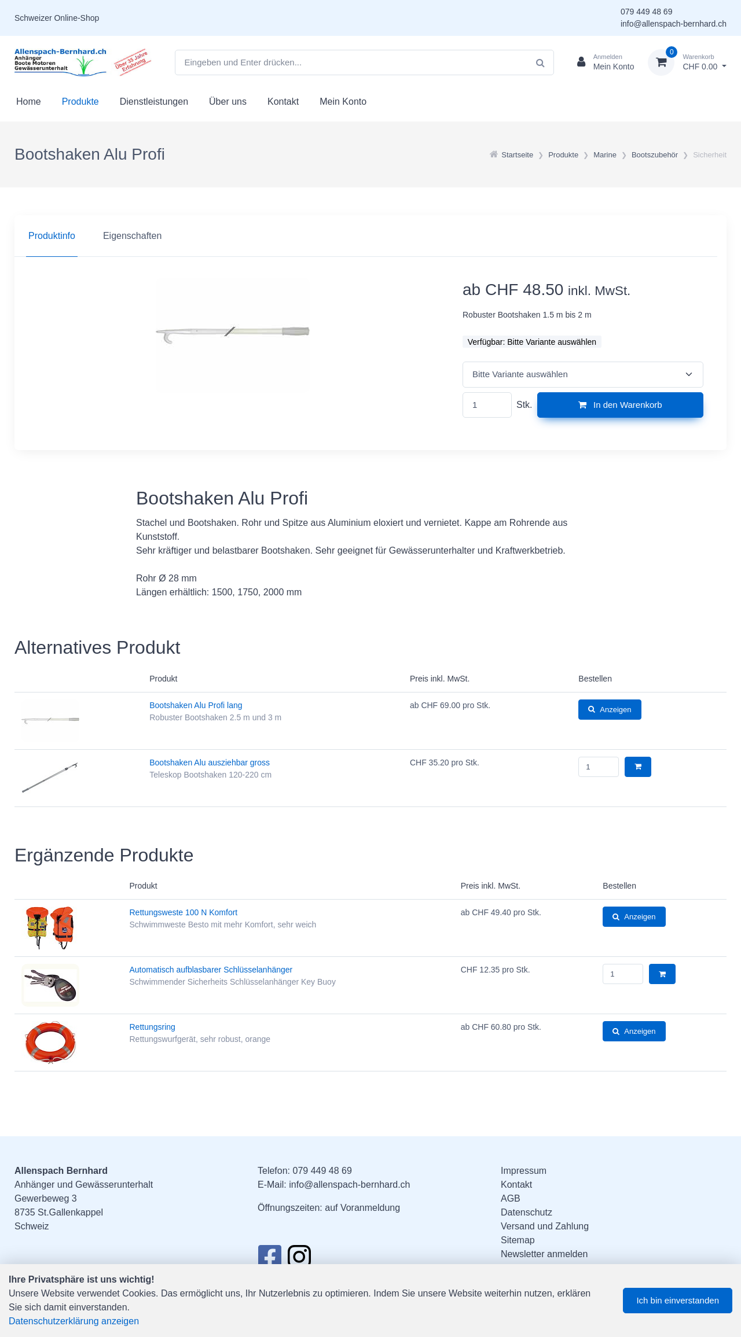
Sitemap (518, 1240)
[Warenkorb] (687, 62)
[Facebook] (269, 1260)
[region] (370, 236)
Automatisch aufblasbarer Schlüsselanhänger (211, 969)
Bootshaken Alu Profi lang (195, 705)
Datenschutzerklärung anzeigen (74, 1321)
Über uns (228, 101)
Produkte (80, 101)
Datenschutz (526, 1212)
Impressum (523, 1171)
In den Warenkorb (620, 405)
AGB (510, 1198)
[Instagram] (299, 1260)
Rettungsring (152, 1027)
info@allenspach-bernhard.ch (674, 23)
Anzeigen (609, 709)
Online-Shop (76, 18)
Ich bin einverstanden (677, 1300)
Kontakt (283, 101)
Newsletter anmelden (544, 1254)
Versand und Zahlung (545, 1226)
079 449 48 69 (647, 11)
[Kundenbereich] (601, 62)
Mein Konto (343, 101)
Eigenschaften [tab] (132, 236)
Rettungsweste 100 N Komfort (184, 912)
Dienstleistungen (154, 101)
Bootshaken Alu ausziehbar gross (209, 762)
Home (28, 101)
